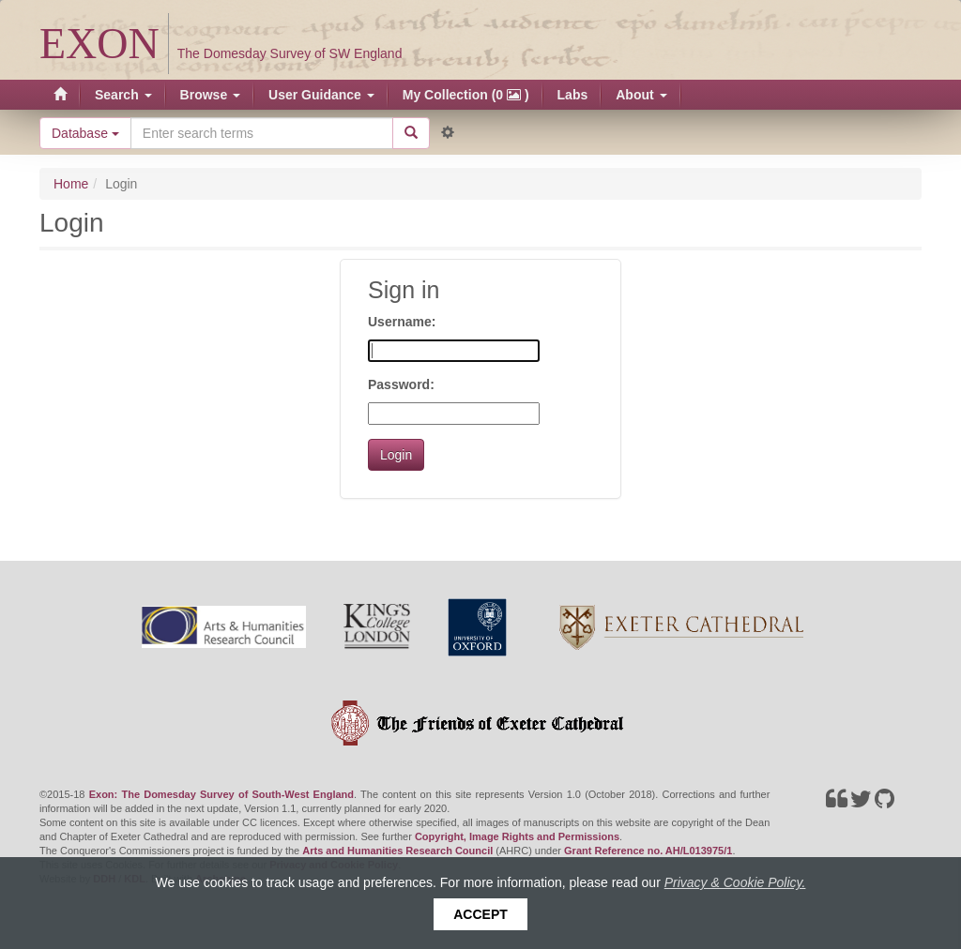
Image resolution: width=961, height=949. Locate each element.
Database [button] (85, 133)
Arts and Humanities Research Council (397, 850)
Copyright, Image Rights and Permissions (517, 836)
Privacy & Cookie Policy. (735, 882)
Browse (210, 94)
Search (123, 94)
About (641, 94)
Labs (572, 94)
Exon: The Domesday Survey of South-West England (221, 794)
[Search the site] (261, 133)
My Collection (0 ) (466, 94)
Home (70, 183)
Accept (480, 914)
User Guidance (321, 94)
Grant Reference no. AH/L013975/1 (648, 850)
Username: (401, 321)
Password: (401, 384)
